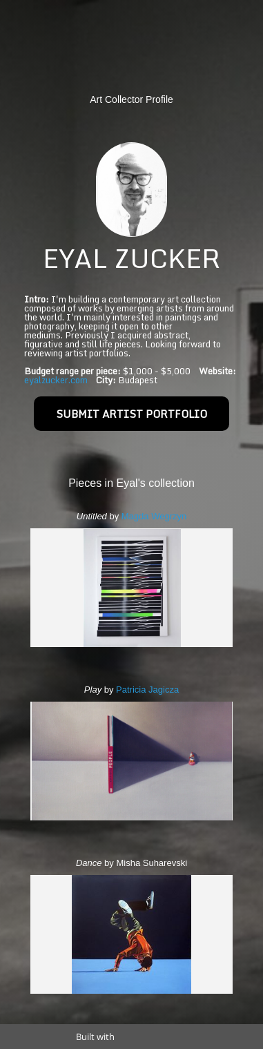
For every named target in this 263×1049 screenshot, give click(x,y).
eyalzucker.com (56, 379)
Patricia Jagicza (147, 689)
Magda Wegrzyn (153, 516)
